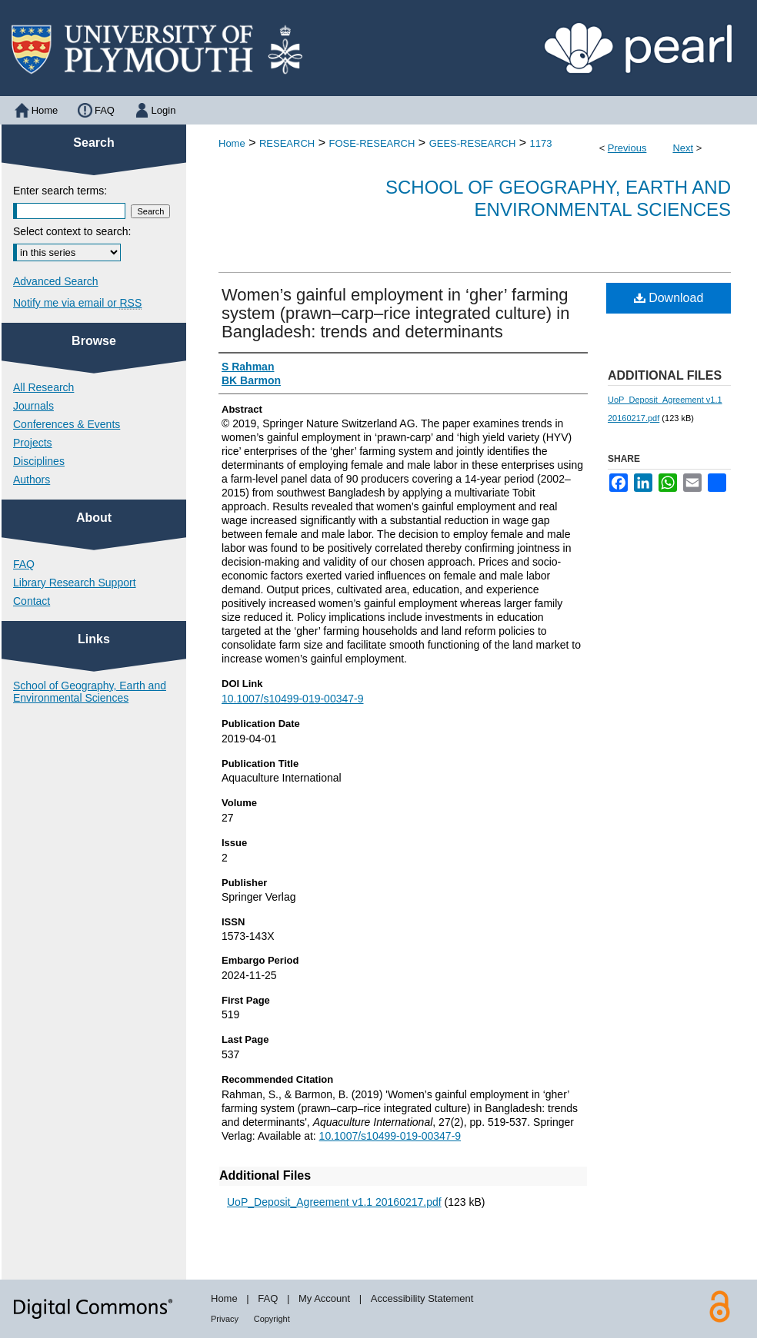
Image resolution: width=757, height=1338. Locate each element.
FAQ (24, 564)
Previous (627, 148)
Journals (33, 406)
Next (682, 148)
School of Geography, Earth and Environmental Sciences (558, 198)
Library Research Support (74, 582)
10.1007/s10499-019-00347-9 (293, 698)
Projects (32, 443)
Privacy (224, 1318)
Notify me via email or (77, 303)
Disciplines (39, 461)
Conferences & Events (66, 424)
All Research (43, 387)
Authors (31, 479)
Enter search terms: (60, 190)
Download (669, 297)
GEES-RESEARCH (472, 143)
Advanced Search (55, 281)
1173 (541, 143)
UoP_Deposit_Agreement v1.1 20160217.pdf (334, 1202)
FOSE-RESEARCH (371, 143)
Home (231, 143)
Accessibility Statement (422, 1298)
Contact (31, 601)
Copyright (272, 1318)
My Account (324, 1298)
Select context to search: (72, 231)
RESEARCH (287, 143)
